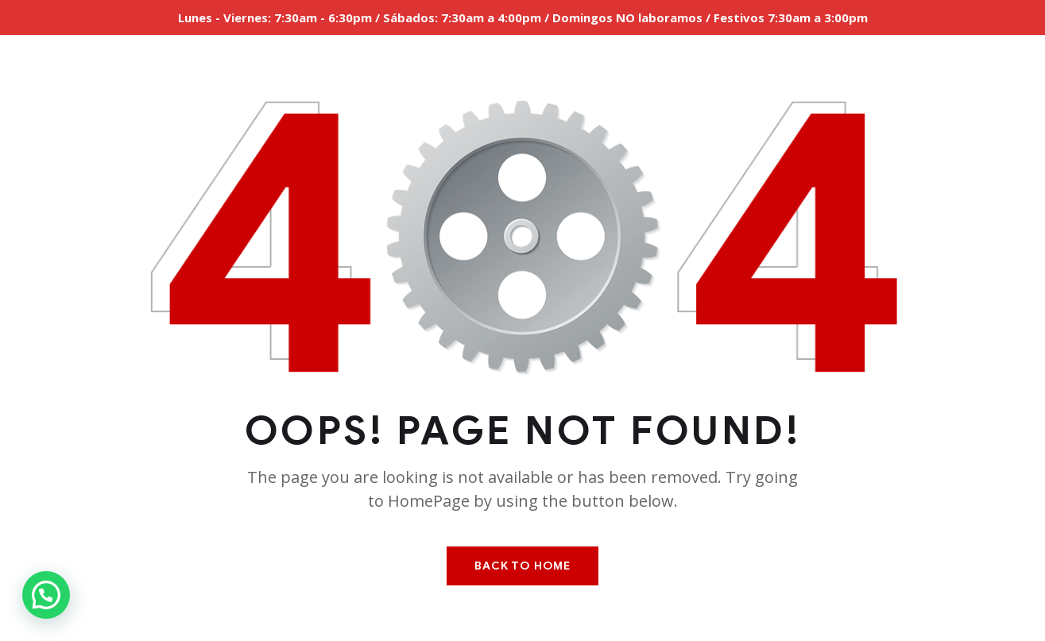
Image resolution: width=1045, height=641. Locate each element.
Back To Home (522, 566)
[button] (46, 595)
